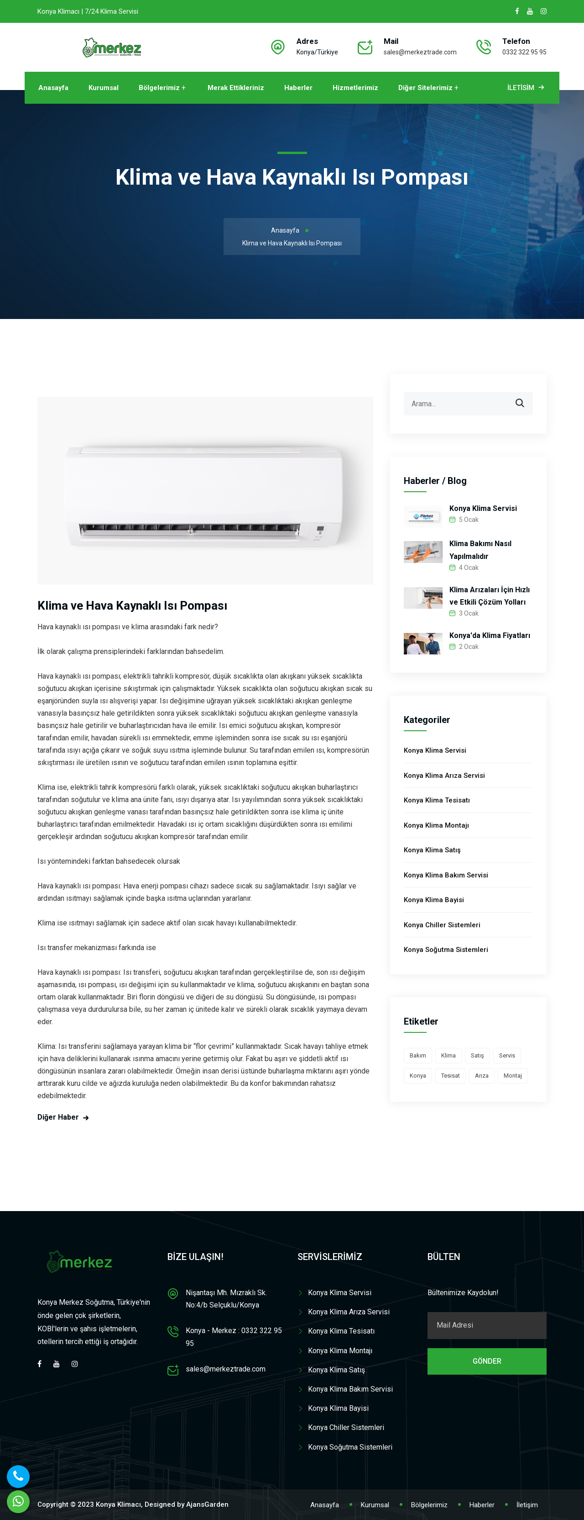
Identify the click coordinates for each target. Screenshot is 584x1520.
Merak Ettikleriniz (236, 88)
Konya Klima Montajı (436, 825)
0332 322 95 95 (524, 52)
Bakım (418, 1055)
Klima (448, 1055)
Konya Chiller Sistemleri (442, 925)
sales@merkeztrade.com (420, 52)
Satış (477, 1055)
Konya (418, 1075)
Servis (507, 1055)
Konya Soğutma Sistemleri (446, 950)
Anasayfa (53, 88)
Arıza (482, 1075)
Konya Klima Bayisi (434, 900)
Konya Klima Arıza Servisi (444, 775)
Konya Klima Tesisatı (437, 800)
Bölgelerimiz (159, 88)
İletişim (527, 1505)
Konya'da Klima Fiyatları (489, 635)
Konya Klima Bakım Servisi (446, 875)
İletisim (526, 88)
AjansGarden (207, 1504)
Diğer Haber (58, 1117)
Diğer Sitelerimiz (425, 88)
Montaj (513, 1075)
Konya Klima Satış (432, 850)
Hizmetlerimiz (355, 88)
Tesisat (450, 1075)
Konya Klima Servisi (483, 508)
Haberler (298, 88)
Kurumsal (104, 88)
